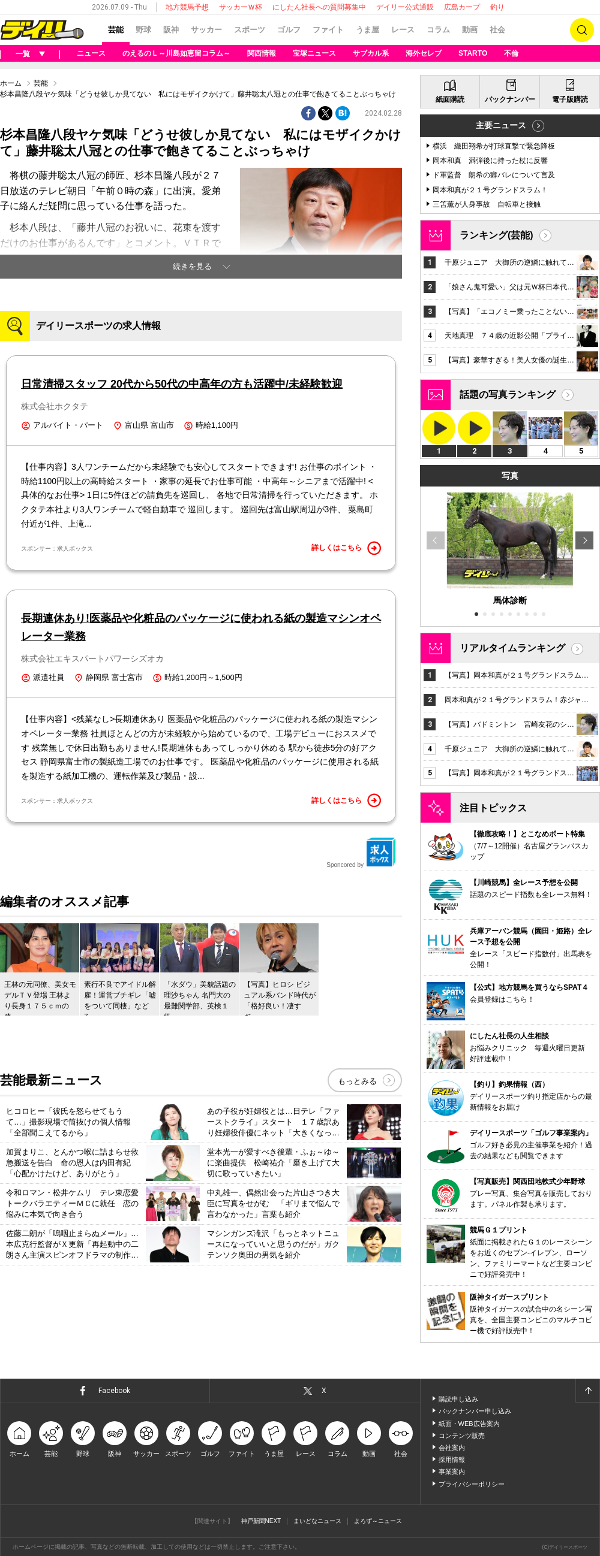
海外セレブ (424, 53)
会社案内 (452, 1447)
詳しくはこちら (346, 548)
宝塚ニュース (314, 53)
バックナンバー (510, 99)
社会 (497, 29)
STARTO (472, 53)
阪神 (171, 29)
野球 (143, 29)
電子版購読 (570, 99)
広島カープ (462, 7)
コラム (438, 29)
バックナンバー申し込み (475, 1411)
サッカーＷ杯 (240, 7)
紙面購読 (450, 99)
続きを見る (192, 266)
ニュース (91, 53)
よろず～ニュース (378, 1521)
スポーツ (249, 29)
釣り (497, 7)
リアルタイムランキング (512, 648)
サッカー (206, 29)
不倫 (511, 53)
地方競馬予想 (187, 7)
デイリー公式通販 (405, 7)
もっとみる (357, 1081)
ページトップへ (587, 1391)
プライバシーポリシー (472, 1484)
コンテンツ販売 (462, 1435)
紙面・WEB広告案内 (469, 1423)
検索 (582, 30)
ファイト (328, 29)
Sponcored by (361, 852)
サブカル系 (371, 53)
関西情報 (261, 53)
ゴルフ (289, 29)
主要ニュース (501, 125)
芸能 (116, 29)
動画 (470, 29)
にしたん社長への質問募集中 (319, 7)
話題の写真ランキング (508, 394)
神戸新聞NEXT (261, 1521)
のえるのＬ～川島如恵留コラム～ (176, 53)
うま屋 (367, 29)
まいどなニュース (317, 1521)
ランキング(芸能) (496, 235)
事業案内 (452, 1471)
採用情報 (452, 1459)
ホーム (11, 83)
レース (403, 29)
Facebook (114, 1390)
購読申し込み (458, 1399)
